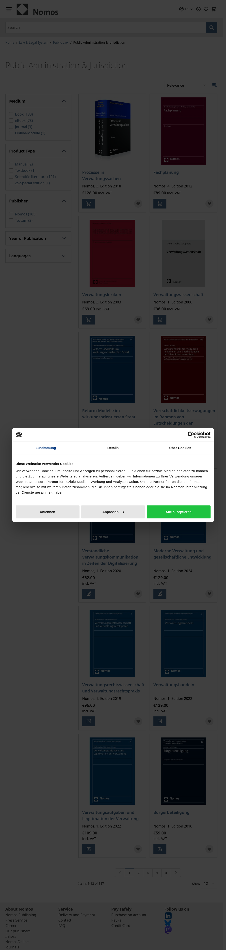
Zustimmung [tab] (46, 448)
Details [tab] (113, 448)
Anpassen (113, 512)
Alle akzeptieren (179, 512)
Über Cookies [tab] (180, 448)
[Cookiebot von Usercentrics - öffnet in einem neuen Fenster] (191, 435)
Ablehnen (47, 512)
